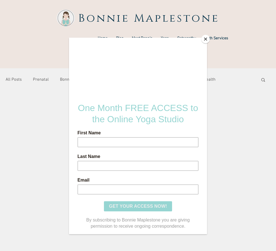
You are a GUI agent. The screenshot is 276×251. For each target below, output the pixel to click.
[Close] (205, 39)
